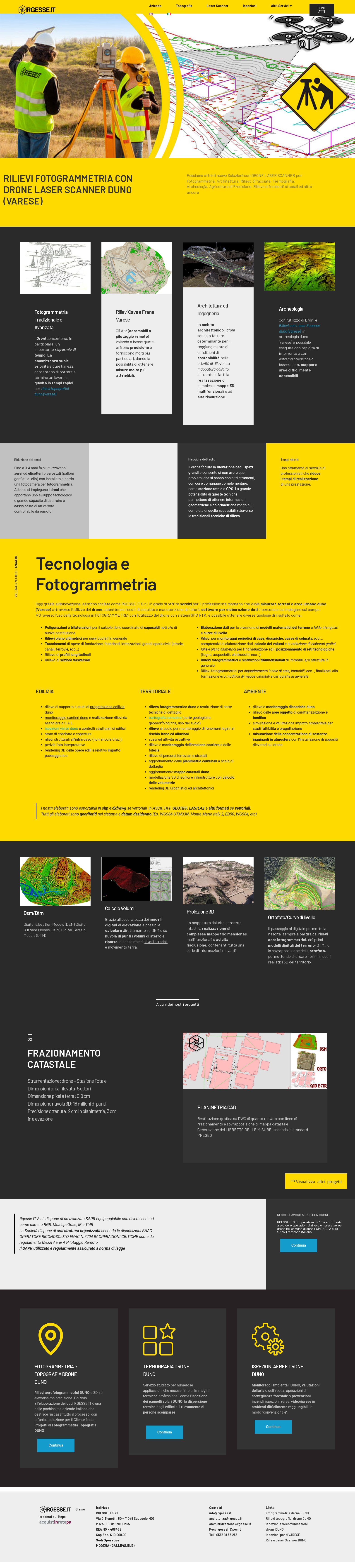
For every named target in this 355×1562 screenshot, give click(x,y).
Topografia (184, 6)
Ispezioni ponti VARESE (283, 1535)
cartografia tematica (165, 718)
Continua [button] (298, 1245)
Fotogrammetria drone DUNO (287, 1513)
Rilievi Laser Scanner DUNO (286, 1540)
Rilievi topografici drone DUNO (288, 1518)
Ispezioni (250, 6)
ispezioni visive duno (61, 728)
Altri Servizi (280, 6)
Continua (56, 1445)
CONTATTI (322, 9)
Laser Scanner (217, 6)
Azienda (155, 6)
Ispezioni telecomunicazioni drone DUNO (287, 1526)
